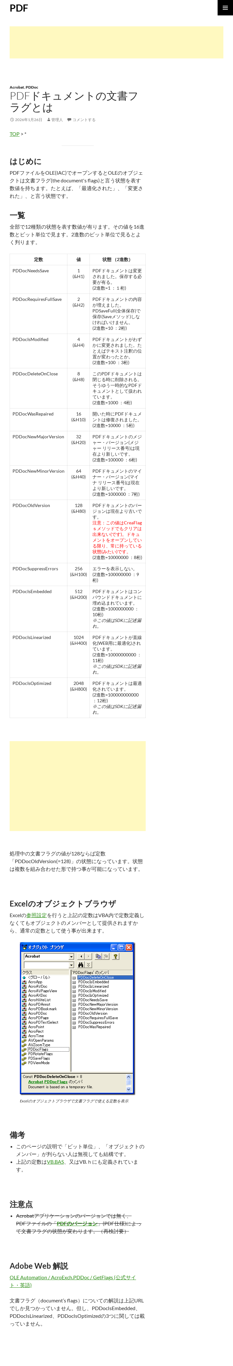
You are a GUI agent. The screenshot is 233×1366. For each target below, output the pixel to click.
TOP (15, 134)
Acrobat (17, 87)
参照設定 (36, 915)
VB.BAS (55, 1162)
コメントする (84, 119)
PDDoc (32, 87)
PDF (19, 7)
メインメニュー (225, 7)
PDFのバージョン (77, 1223)
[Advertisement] (116, 42)
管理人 (57, 119)
